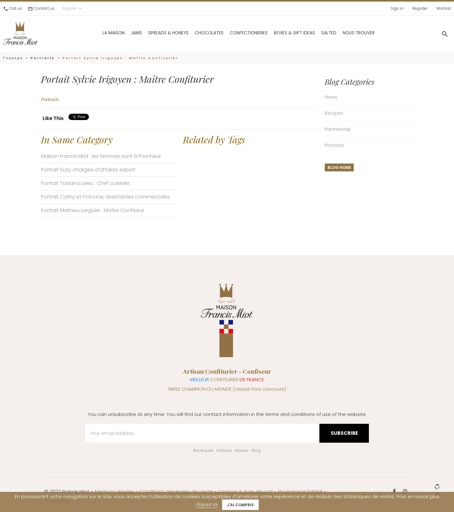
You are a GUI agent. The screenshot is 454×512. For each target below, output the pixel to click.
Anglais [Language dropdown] (72, 8)
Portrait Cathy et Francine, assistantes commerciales (105, 196)
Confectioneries (234, 33)
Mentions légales (114, 491)
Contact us (44, 8)
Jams (121, 33)
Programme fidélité (300, 491)
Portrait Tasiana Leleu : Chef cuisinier (85, 183)
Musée (242, 450)
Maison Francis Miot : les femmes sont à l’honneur (101, 156)
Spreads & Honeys (153, 33)
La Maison (99, 33)
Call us (15, 8)
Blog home (339, 167)
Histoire (224, 450)
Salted (314, 33)
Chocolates (194, 33)
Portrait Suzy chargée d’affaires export (88, 169)
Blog (256, 450)
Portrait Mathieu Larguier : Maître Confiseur (92, 210)
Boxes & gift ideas (279, 33)
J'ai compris (240, 505)
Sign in (397, 8)
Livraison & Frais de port (245, 491)
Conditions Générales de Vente (176, 491)
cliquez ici (206, 504)
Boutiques (203, 450)
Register (420, 8)
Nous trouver (344, 33)
